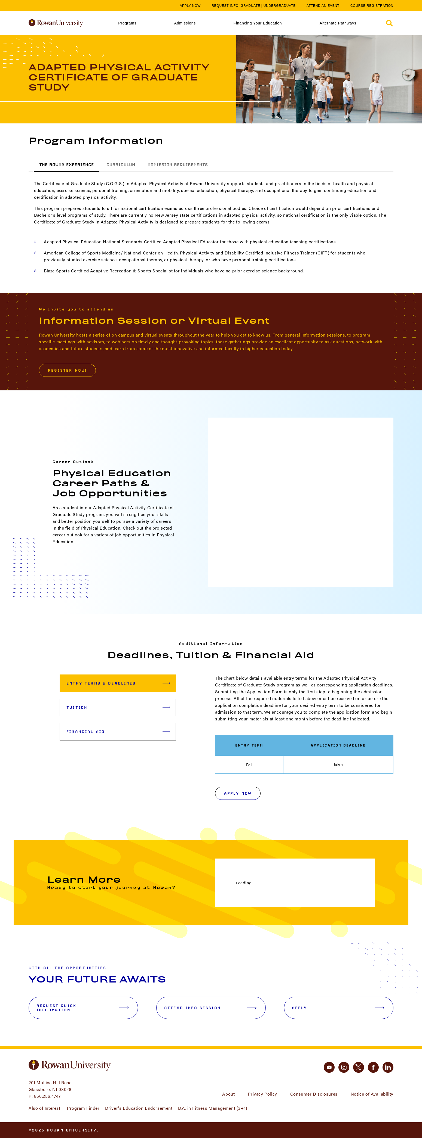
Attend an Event (323, 6)
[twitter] (358, 1067)
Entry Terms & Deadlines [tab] (118, 683)
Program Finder (83, 1108)
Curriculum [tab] (120, 164)
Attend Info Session (210, 1008)
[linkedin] (388, 1067)
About (228, 1094)
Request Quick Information (82, 1007)
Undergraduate (280, 6)
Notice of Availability (372, 1094)
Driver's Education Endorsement (139, 1108)
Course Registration (371, 6)
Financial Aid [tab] (118, 731)
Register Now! (67, 370)
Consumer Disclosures (314, 1094)
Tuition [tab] (118, 707)
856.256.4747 (47, 1096)
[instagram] (343, 1067)
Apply (338, 1008)
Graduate (250, 6)
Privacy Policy (262, 1094)
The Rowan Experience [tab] (66, 164)
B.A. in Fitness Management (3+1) (212, 1108)
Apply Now (190, 6)
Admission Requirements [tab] (178, 164)
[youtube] (329, 1067)
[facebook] (373, 1067)
